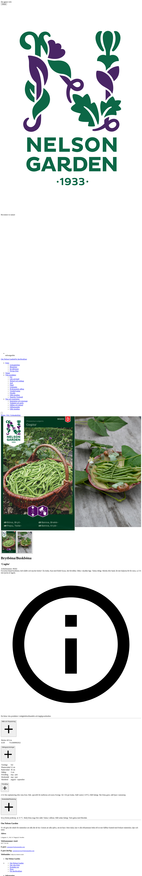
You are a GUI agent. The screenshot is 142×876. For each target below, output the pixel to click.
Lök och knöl (14, 379)
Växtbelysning (15, 391)
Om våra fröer (15, 865)
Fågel (12, 385)
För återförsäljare (21, 359)
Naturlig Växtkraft (16, 397)
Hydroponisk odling (17, 389)
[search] (2, 413)
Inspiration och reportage (19, 401)
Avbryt (4, 4)
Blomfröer (13, 367)
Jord (11, 383)
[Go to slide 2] (25, 542)
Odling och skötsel (16, 405)
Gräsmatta (13, 387)
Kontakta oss (14, 867)
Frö (11, 377)
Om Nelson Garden (8, 359)
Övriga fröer (14, 371)
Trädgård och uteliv (17, 403)
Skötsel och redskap (17, 381)
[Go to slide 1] (9, 542)
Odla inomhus (15, 395)
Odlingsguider (15, 407)
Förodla (12, 393)
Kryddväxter (14, 369)
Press (12, 869)
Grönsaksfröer (15, 365)
